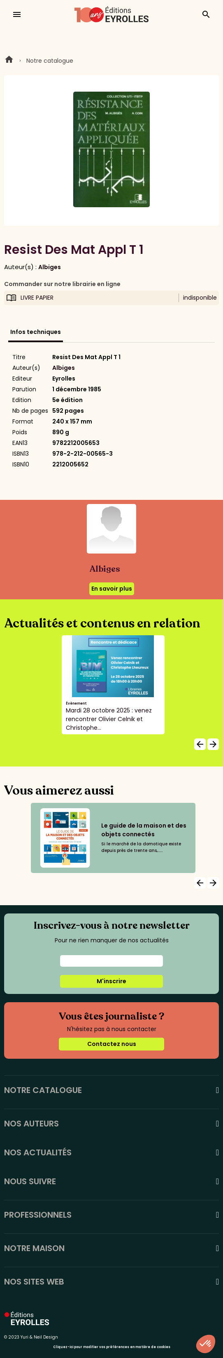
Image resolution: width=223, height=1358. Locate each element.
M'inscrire (111, 981)
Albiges (49, 267)
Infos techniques (35, 332)
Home (9, 60)
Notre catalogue (49, 61)
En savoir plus (111, 588)
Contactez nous (111, 1044)
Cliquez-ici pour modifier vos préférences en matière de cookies (111, 1347)
